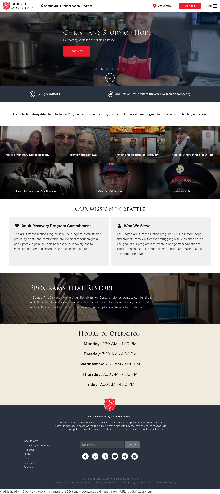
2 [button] (102, 69)
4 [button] (113, 69)
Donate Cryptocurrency (37, 445)
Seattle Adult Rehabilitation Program (66, 6)
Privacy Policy (128, 482)
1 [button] (96, 69)
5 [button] (118, 69)
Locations (162, 6)
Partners (28, 467)
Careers (28, 458)
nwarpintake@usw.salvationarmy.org (165, 94)
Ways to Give (31, 440)
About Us (29, 449)
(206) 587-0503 (49, 94)
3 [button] (107, 69)
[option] (110, 43)
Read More (77, 51)
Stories (27, 454)
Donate (190, 5)
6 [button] (124, 69)
